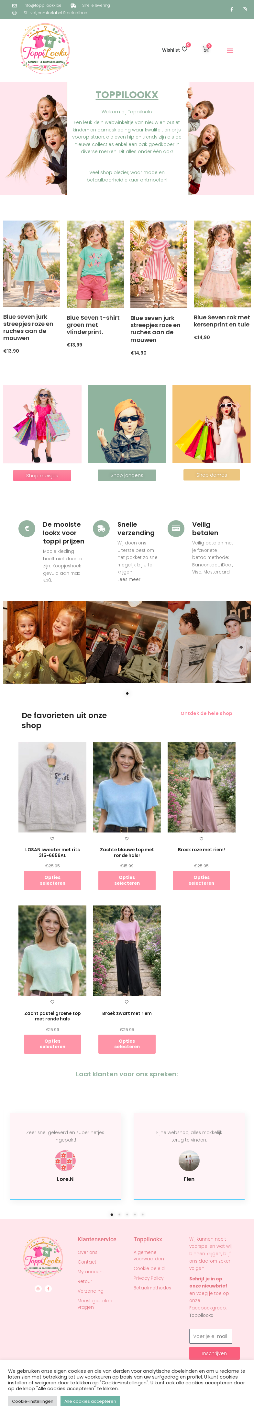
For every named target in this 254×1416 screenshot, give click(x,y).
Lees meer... (130, 579)
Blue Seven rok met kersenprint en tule (222, 320)
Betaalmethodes (152, 1288)
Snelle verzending (136, 528)
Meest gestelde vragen (95, 1304)
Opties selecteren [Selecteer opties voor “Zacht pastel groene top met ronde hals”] (52, 1044)
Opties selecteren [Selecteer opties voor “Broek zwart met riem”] (127, 1044)
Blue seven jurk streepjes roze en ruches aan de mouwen (28, 327)
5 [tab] (152, 1214)
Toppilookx (201, 1315)
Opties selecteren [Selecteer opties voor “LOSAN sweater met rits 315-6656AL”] (52, 880)
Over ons (87, 1252)
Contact (87, 1262)
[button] (230, 50)
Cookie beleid (149, 1269)
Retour (85, 1281)
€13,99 (74, 345)
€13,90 (11, 351)
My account (91, 1272)
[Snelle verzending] (101, 528)
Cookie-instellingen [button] (32, 1401)
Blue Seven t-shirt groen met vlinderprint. (93, 325)
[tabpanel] (44, 642)
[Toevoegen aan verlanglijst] (52, 839)
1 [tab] (137, 693)
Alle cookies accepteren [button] (90, 1401)
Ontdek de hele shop (206, 713)
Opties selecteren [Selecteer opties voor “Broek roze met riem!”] (201, 880)
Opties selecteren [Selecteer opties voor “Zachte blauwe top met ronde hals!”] (127, 880)
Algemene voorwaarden (149, 1255)
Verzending (91, 1291)
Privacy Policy (148, 1278)
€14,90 (138, 353)
